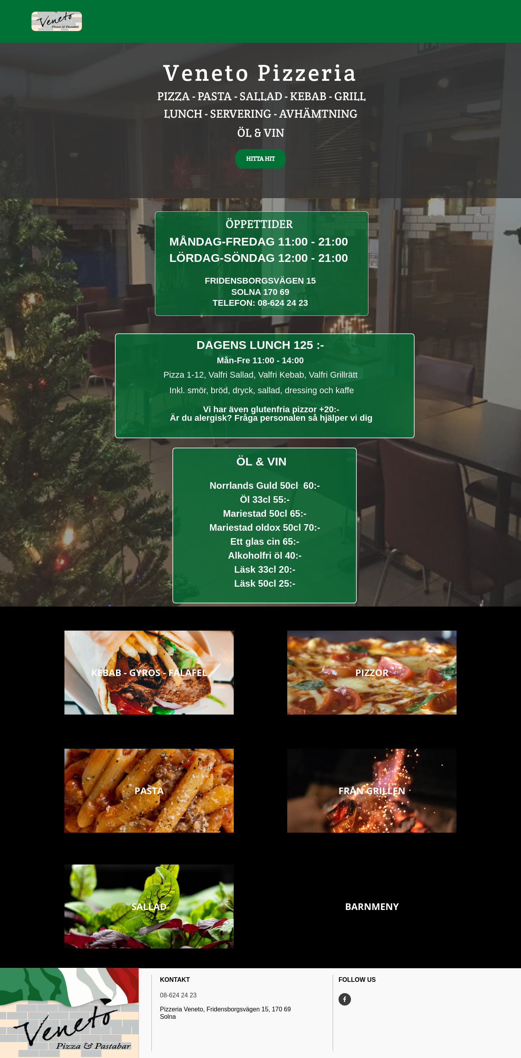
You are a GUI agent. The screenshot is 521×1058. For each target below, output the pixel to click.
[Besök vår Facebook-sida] (345, 999)
